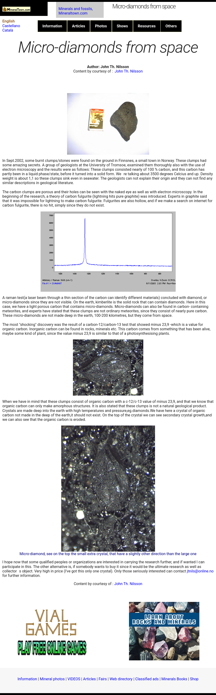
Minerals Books (174, 679)
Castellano (11, 26)
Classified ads (147, 679)
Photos (101, 26)
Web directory (121, 679)
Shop (194, 679)
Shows (122, 26)
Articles (78, 26)
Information (52, 26)
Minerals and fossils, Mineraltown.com (75, 11)
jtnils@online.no (200, 571)
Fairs (103, 679)
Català (7, 30)
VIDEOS (74, 679)
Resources (147, 26)
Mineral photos (52, 679)
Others (171, 26)
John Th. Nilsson (129, 71)
